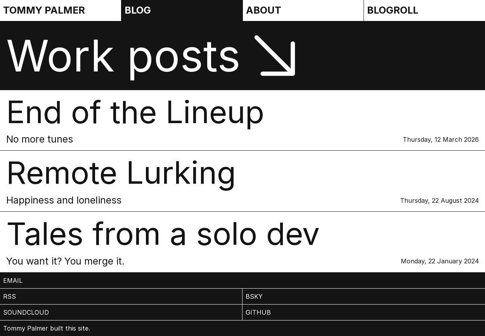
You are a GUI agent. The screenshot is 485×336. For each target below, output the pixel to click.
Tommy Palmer (44, 10)
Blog (138, 10)
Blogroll (392, 10)
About (263, 10)
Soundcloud (26, 312)
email (13, 280)
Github (258, 312)
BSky (254, 296)
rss (9, 296)
